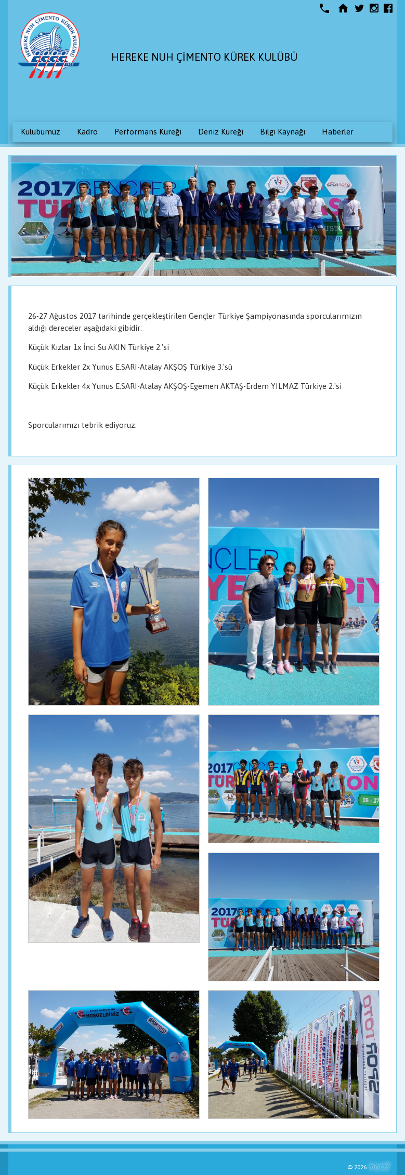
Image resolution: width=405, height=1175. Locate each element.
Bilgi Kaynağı (282, 131)
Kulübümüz (40, 131)
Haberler (338, 131)
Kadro (87, 131)
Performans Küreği (147, 131)
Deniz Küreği (220, 131)
